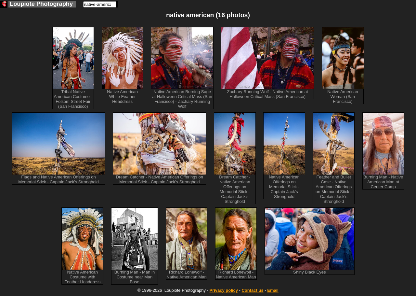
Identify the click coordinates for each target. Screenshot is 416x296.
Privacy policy (223, 290)
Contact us (252, 290)
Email (273, 290)
